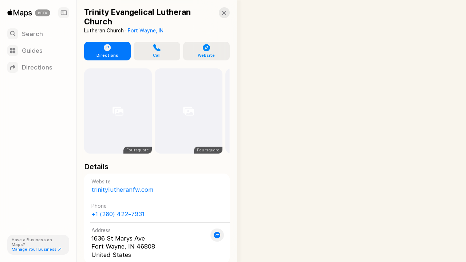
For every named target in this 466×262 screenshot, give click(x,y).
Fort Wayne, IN (145, 30)
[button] (217, 12)
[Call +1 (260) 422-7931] (153, 210)
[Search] (38, 33)
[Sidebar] (63, 12)
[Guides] (38, 50)
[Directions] (38, 67)
